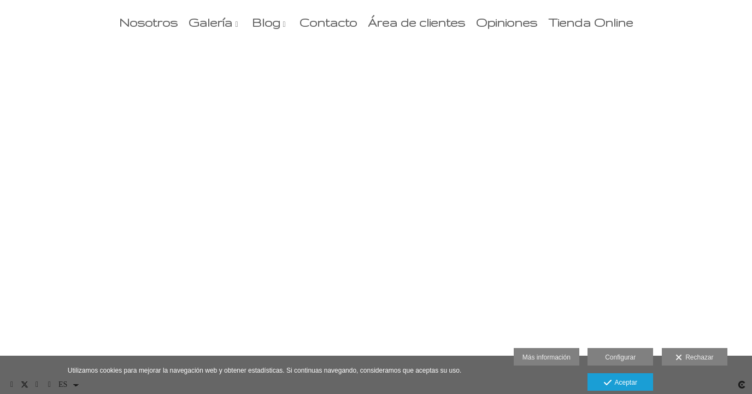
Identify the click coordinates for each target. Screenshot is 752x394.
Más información (546, 357)
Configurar (620, 357)
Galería (210, 23)
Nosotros (148, 23)
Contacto (328, 23)
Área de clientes (416, 23)
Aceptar (620, 383)
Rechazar (694, 358)
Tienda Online (590, 23)
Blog (266, 23)
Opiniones (506, 23)
